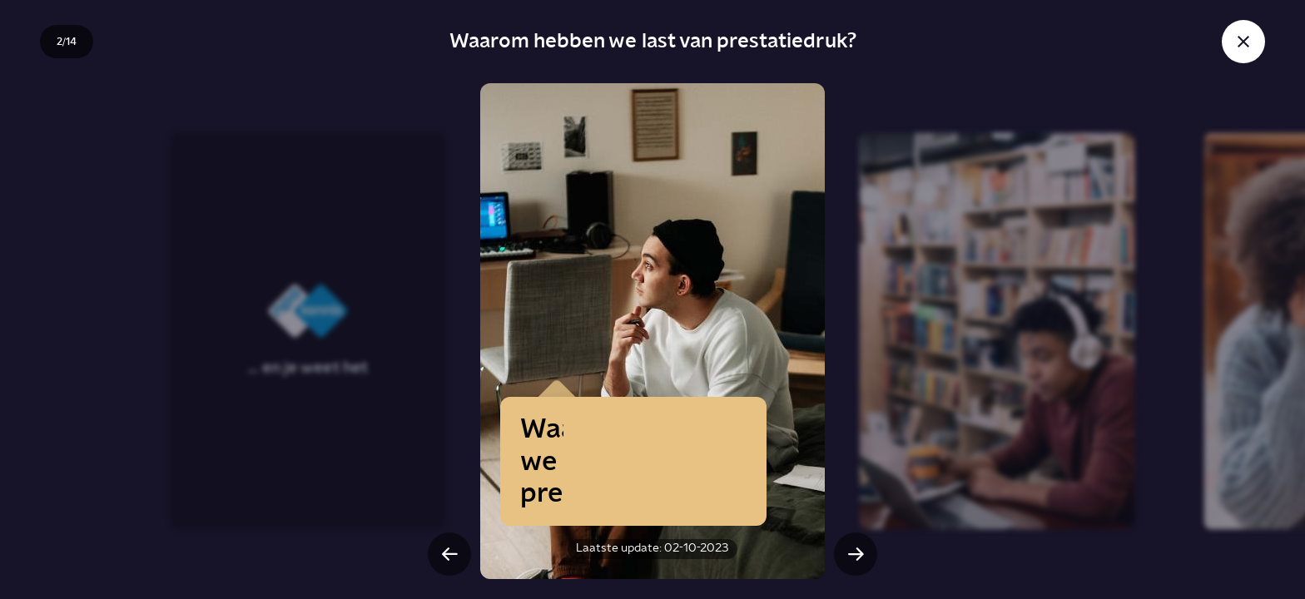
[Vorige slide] (449, 554)
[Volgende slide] (855, 554)
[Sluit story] (1243, 41)
